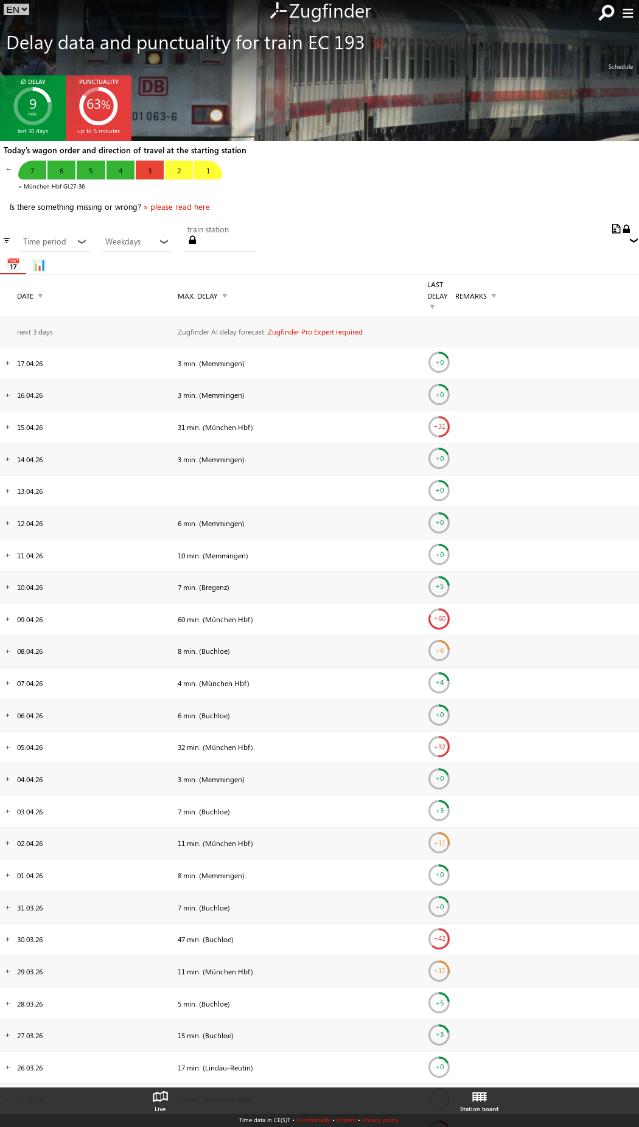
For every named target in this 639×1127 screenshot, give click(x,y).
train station (208, 229)
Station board (479, 1098)
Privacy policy (380, 1119)
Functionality (313, 1119)
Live (160, 1098)
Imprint (346, 1119)
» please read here (177, 206)
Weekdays (137, 241)
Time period (55, 241)
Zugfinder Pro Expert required (315, 331)
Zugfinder (319, 11)
